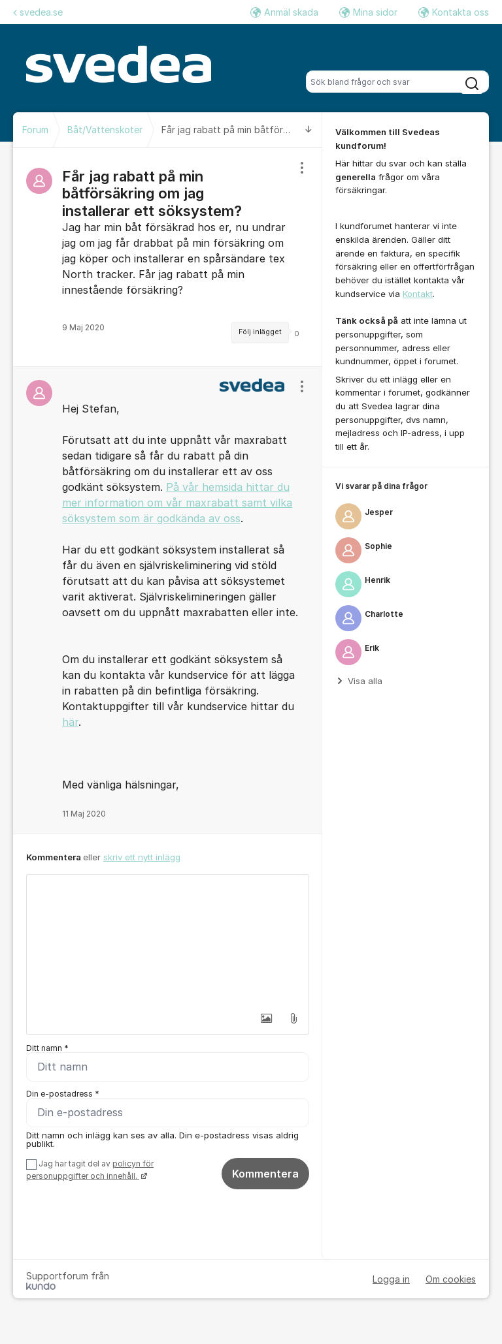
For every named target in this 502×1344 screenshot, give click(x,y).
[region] (167, 257)
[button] (266, 1018)
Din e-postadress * (62, 1094)
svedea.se (38, 12)
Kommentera (265, 1173)
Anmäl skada (284, 12)
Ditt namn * (47, 1048)
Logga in (391, 1279)
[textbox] (168, 940)
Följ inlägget (260, 332)
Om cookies (451, 1279)
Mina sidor (368, 12)
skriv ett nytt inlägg (141, 857)
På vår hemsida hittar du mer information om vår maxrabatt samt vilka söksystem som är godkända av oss (177, 502)
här (70, 721)
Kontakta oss (453, 12)
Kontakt (418, 294)
